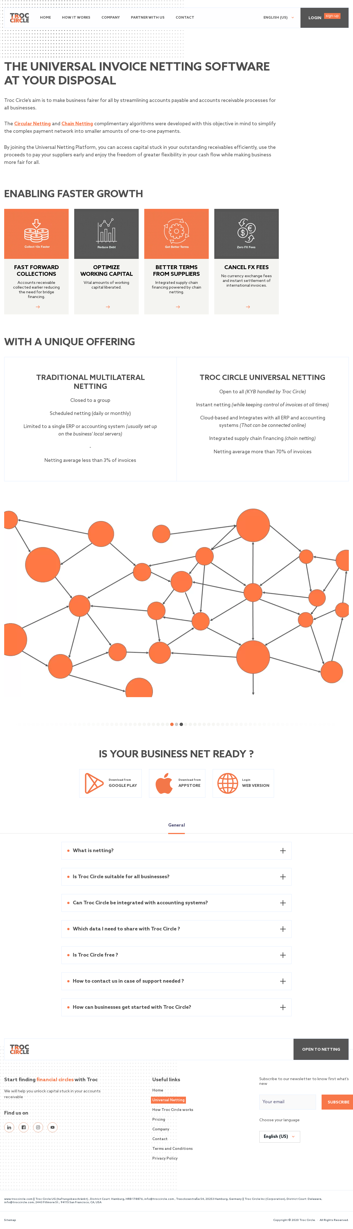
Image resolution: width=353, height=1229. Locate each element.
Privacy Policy (165, 1159)
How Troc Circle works (172, 1110)
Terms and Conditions (172, 1149)
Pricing (158, 1120)
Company (110, 18)
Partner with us (148, 18)
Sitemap (10, 1220)
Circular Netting (32, 124)
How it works (76, 18)
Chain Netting (77, 124)
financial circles (55, 1080)
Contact (185, 18)
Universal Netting (168, 1100)
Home (45, 18)
